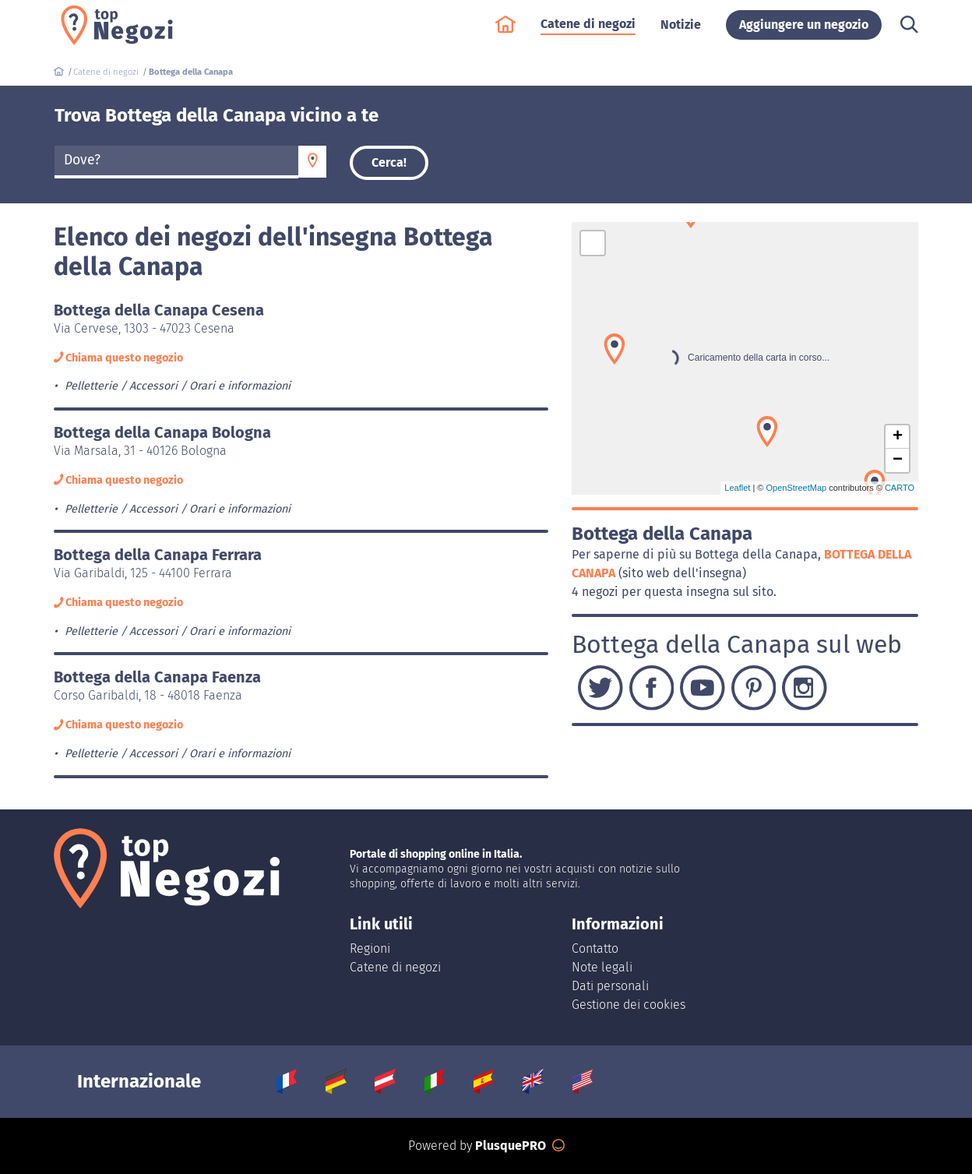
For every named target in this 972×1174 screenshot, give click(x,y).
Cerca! (389, 162)
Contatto (595, 948)
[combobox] (176, 162)
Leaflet (737, 487)
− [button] (898, 460)
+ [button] (898, 437)
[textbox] (176, 160)
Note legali (602, 967)
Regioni (370, 948)
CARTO (899, 487)
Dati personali (610, 985)
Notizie (680, 32)
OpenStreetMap (796, 487)
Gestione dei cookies (628, 1004)
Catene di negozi (588, 31)
